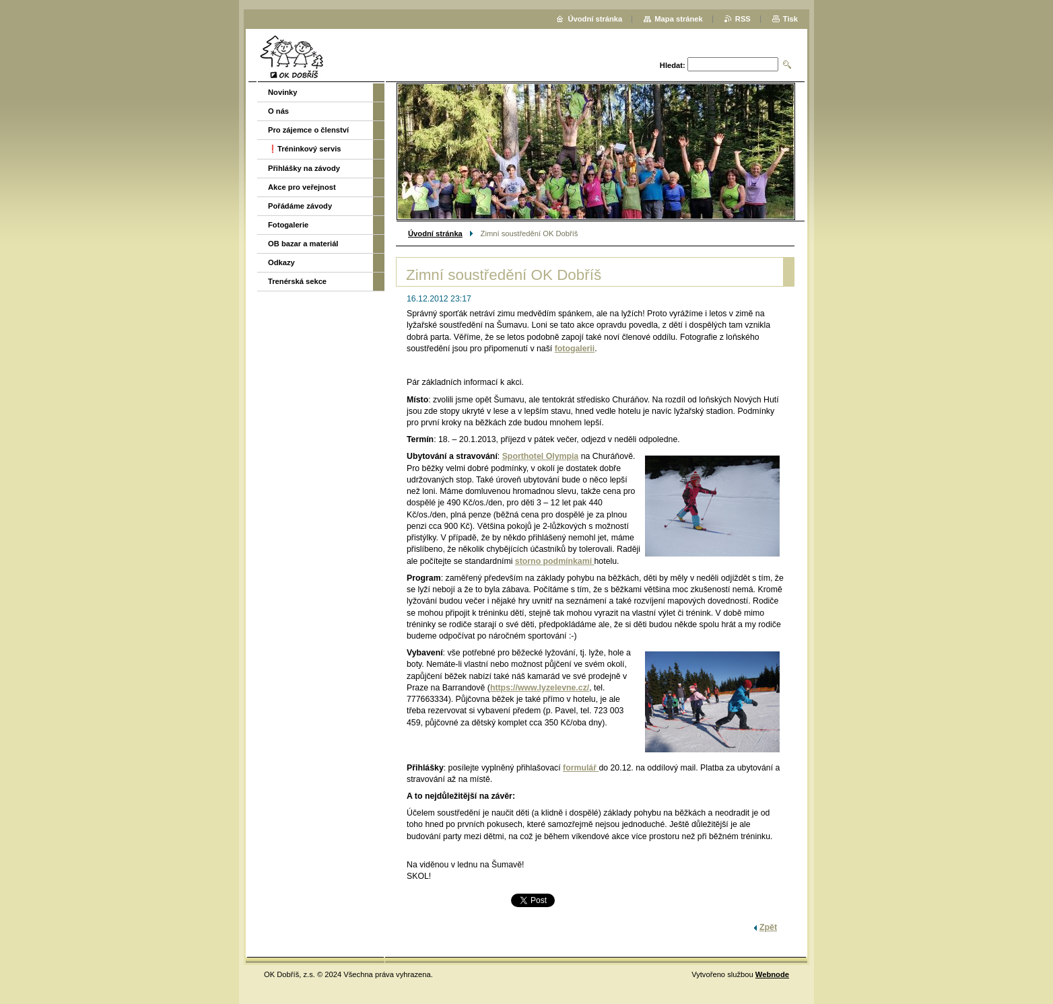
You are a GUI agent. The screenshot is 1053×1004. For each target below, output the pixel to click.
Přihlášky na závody (304, 168)
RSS (743, 19)
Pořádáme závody (300, 206)
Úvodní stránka (435, 233)
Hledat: (672, 65)
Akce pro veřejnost (302, 187)
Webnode (772, 974)
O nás (278, 111)
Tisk (790, 19)
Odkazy (281, 262)
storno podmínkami (555, 561)
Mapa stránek (678, 19)
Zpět (768, 927)
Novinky (283, 92)
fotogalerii (575, 348)
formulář (581, 768)
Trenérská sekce (297, 281)
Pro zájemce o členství (308, 130)
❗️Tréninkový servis (304, 149)
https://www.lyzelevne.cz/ (539, 687)
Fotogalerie (288, 225)
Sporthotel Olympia (540, 456)
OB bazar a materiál (303, 244)
